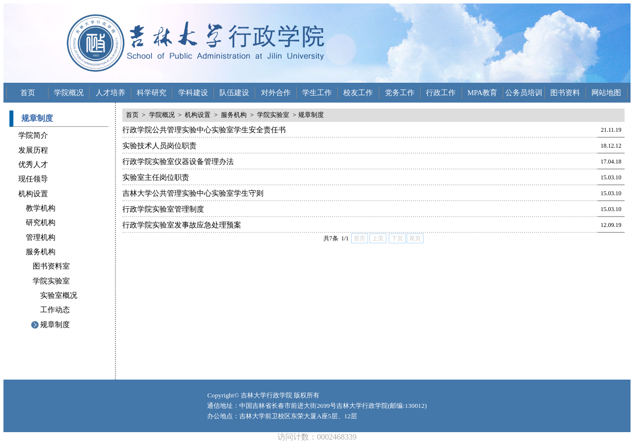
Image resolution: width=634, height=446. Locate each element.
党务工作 (400, 93)
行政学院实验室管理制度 (163, 209)
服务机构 (40, 252)
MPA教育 (482, 93)
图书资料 (565, 93)
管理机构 (40, 237)
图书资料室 (51, 266)
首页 (27, 93)
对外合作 (276, 93)
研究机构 (40, 222)
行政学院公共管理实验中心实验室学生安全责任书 (204, 130)
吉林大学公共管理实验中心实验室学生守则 (193, 193)
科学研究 (151, 93)
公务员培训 (523, 93)
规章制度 (55, 325)
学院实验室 (51, 281)
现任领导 (33, 179)
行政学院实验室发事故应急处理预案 (181, 225)
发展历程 (33, 150)
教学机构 (40, 208)
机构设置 (33, 194)
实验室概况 (58, 295)
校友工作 (358, 93)
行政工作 (441, 93)
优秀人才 (33, 164)
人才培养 (110, 93)
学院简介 (33, 135)
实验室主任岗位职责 (155, 177)
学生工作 (317, 93)
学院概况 (69, 93)
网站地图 (606, 93)
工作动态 (55, 310)
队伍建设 (234, 93)
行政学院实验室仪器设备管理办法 (178, 162)
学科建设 (193, 93)
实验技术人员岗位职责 (159, 146)
